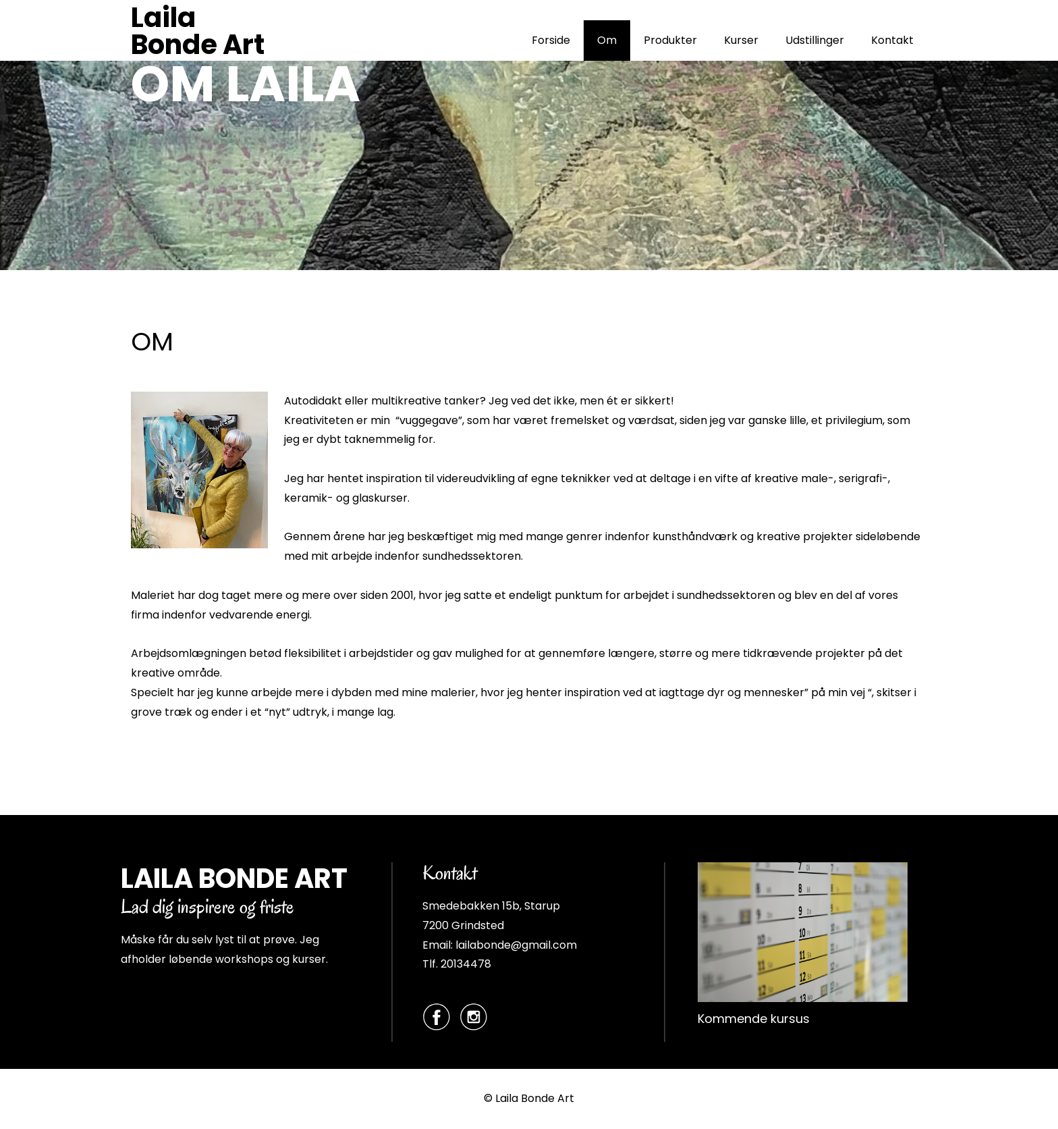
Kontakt (892, 40)
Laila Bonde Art (197, 31)
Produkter (670, 40)
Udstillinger (814, 40)
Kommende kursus (754, 1018)
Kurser (741, 40)
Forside (551, 40)
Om (607, 40)
